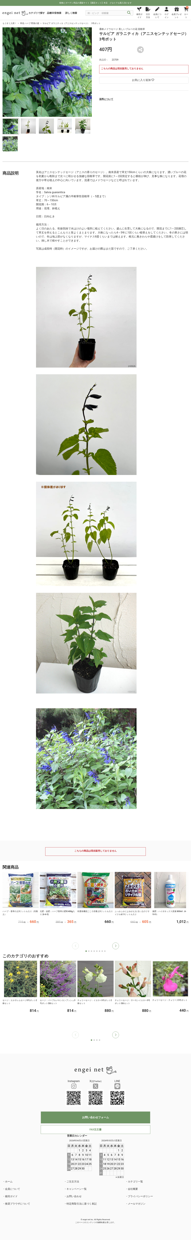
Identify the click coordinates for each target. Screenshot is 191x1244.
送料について (106, 99)
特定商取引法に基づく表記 (82, 1203)
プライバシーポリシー (140, 1196)
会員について (12, 1188)
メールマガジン (136, 1203)
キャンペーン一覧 (77, 1188)
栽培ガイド (11, 1196)
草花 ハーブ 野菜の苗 (29, 23)
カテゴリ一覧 (135, 1181)
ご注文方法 (73, 1181)
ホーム (9, 1181)
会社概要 (133, 1188)
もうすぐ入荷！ (10, 23)
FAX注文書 (95, 1129)
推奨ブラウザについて (17, 1203)
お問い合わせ (74, 1196)
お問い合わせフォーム (95, 1117)
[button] (115, 946)
